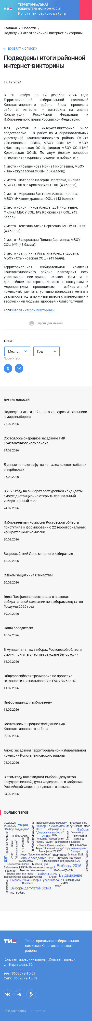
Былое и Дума (40, 864)
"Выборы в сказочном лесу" (55, 826)
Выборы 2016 (69, 866)
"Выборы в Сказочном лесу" (51, 823)
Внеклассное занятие (32, 870)
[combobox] (17, 351)
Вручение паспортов (69, 858)
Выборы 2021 (75, 854)
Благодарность (78, 823)
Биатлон (67, 835)
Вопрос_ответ (82, 826)
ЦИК (54, 835)
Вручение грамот (77, 848)
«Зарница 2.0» (56, 829)
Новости (29, 28)
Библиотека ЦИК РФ (16, 867)
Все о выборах (78, 845)
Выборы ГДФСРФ (64, 870)
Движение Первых (87, 860)
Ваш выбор (77, 832)
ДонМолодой (7, 886)
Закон (12, 843)
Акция (23, 824)
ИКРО (64, 883)
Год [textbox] (40, 351)
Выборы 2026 (72, 861)
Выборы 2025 (47, 873)
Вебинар (10, 870)
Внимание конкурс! (42, 867)
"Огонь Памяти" (45, 842)
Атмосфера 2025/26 (50, 851)
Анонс (46, 835)
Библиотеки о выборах (67, 842)
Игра (27, 840)
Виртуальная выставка (20, 874)
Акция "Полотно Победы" (50, 848)
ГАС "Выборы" (18, 893)
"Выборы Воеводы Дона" (32, 837)
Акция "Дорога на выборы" (35, 854)
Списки (53, 877)
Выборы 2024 (19, 880)
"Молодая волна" (16, 849)
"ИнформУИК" (19, 835)
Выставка (27, 883)
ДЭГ (5, 859)
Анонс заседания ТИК (37, 858)
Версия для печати (46, 323)
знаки (61, 839)
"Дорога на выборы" (50, 832)
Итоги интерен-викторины (33, 310)
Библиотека (26, 861)
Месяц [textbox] (13, 351)
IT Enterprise (38, 1011)
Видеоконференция (53, 861)
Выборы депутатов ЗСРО (31, 888)
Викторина (80, 835)
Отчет (12, 856)
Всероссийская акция (16, 877)
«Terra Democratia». (51, 845)
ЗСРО (57, 886)
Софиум (75, 851)
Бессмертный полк (18, 864)
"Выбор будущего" (16, 829)
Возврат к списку (22, 48)
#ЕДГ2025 (10, 823)
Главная (10, 28)
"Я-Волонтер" (23, 845)
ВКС (39, 829)
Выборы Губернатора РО (47, 880)
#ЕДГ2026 (10, 826)
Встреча (79, 839)
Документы (35, 877)
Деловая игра (72, 880)
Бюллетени (59, 854)
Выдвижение (70, 875)
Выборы (83, 829)
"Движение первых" (7, 843)
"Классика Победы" (47, 839)
